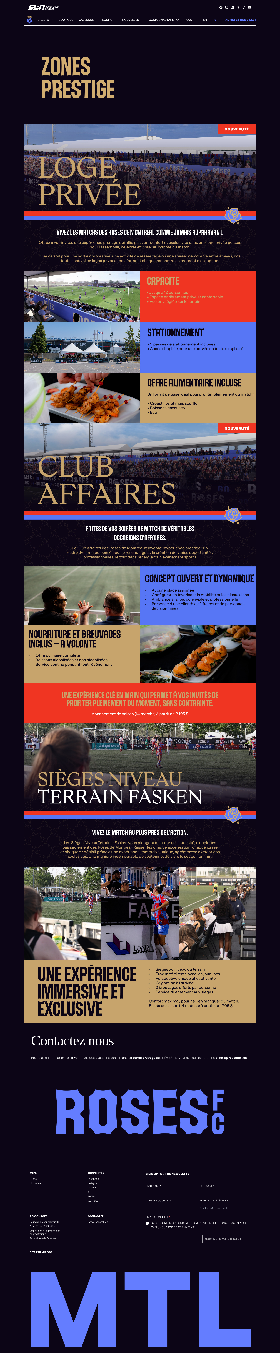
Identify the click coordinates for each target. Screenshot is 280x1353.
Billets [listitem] (33, 1178)
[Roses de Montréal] (43, 7)
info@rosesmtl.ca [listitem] (98, 1222)
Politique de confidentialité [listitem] (44, 1222)
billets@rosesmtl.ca (231, 1058)
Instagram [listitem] (93, 1183)
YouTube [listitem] (93, 1201)
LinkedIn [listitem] (92, 1187)
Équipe (109, 20)
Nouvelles (132, 20)
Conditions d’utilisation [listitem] (43, 1226)
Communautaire (164, 20)
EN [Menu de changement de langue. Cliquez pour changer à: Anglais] (205, 20)
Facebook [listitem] (93, 1178)
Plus (190, 20)
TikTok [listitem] (91, 1196)
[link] (221, 7)
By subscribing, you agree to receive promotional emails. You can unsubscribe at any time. (198, 1225)
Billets (45, 20)
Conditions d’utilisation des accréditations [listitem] (45, 1232)
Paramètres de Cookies (43, 1238)
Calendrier (87, 20)
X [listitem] (88, 1192)
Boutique (66, 20)
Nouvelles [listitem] (35, 1183)
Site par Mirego (41, 1252)
